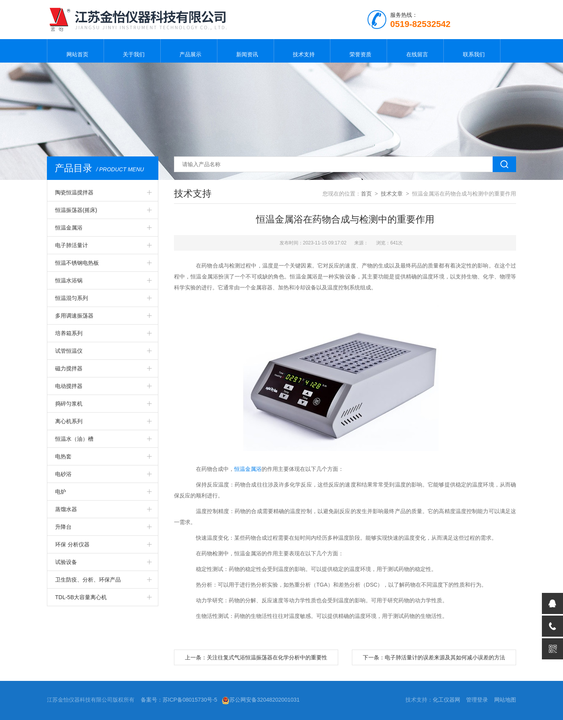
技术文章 (392, 193)
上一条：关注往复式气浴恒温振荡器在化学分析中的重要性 (256, 657)
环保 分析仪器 (72, 544)
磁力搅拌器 (68, 368)
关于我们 (132, 51)
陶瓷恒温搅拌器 (74, 192)
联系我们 (472, 51)
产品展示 (189, 51)
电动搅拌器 (68, 386)
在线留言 (415, 51)
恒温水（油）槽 (74, 439)
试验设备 (66, 562)
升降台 (63, 527)
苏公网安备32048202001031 (260, 700)
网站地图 (505, 700)
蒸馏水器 (66, 509)
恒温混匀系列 (71, 298)
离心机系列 (68, 421)
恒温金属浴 (68, 227)
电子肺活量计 (71, 245)
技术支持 (302, 51)
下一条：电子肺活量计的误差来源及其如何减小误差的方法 (434, 657)
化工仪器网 (446, 700)
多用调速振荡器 (74, 315)
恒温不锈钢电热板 (77, 263)
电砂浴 (63, 474)
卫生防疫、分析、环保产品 (88, 579)
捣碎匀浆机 (68, 403)
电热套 (63, 456)
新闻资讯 (245, 51)
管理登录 (477, 700)
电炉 (60, 491)
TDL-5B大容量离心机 (81, 597)
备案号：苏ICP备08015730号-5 (179, 700)
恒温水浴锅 (68, 280)
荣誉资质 (358, 51)
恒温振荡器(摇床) (76, 210)
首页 (366, 193)
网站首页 (75, 51)
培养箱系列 (68, 333)
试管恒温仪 (68, 351)
